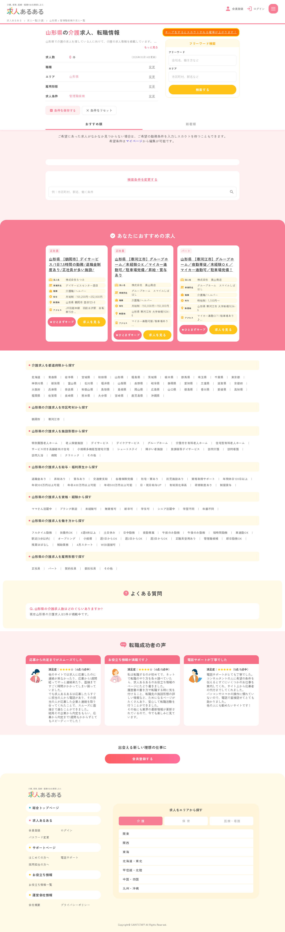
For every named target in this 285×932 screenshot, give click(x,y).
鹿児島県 (137, 398)
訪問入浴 (37, 457)
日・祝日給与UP (151, 487)
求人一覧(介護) (35, 20)
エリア (173, 68)
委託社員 (90, 569)
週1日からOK (109, 540)
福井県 (105, 386)
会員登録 (34, 828)
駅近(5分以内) (41, 540)
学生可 (146, 510)
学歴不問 (189, 510)
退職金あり (39, 481)
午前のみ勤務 (172, 534)
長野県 (139, 386)
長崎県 (69, 398)
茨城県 (153, 380)
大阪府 (36, 392)
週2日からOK (134, 540)
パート (52, 569)
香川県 (206, 392)
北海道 (36, 380)
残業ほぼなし (40, 546)
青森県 (52, 380)
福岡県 (36, 398)
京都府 (239, 386)
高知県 (239, 392)
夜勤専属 (149, 534)
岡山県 (139, 392)
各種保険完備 (125, 481)
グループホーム (158, 445)
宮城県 (86, 380)
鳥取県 (105, 392)
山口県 (172, 392)
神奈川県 (37, 386)
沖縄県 (156, 398)
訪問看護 (234, 451)
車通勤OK (243, 534)
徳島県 (189, 392)
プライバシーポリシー (75, 903)
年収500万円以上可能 (119, 487)
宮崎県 (119, 398)
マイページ (134, 141)
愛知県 (189, 386)
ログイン (66, 828)
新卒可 (129, 510)
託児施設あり (176, 481)
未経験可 (91, 510)
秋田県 (103, 380)
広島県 (156, 392)
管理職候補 (212, 540)
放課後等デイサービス (186, 451)
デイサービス (100, 445)
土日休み (110, 534)
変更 (152, 67)
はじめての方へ (39, 855)
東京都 (236, 380)
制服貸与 (227, 487)
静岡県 (172, 386)
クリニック (72, 457)
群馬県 (186, 380)
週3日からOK (160, 540)
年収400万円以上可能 (82, 487)
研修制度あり (205, 487)
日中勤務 (130, 534)
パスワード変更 (39, 835)
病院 (54, 457)
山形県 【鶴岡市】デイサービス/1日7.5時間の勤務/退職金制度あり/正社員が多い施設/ (75, 267)
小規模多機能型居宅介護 (94, 451)
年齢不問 (209, 510)
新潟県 (55, 386)
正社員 (36, 569)
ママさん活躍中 (42, 510)
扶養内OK (66, 534)
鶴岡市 (36, 422)
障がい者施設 (155, 451)
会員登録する (142, 756)
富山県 (72, 386)
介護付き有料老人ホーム (193, 445)
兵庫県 (52, 392)
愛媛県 (222, 392)
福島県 (136, 380)
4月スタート (85, 546)
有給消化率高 (179, 487)
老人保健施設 (75, 445)
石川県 (89, 386)
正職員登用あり (186, 540)
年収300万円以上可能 (46, 487)
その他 (92, 457)
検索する (203, 89)
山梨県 (122, 386)
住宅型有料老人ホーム (231, 445)
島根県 (122, 392)
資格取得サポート (204, 481)
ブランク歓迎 (69, 510)
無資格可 (111, 510)
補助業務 (63, 546)
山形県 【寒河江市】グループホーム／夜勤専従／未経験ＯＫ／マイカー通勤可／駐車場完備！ (207, 267)
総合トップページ (45, 805)
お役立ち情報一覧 (40, 882)
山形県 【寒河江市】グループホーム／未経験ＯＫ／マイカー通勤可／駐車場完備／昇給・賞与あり (141, 270)
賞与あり (80, 481)
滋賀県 (222, 386)
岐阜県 (156, 386)
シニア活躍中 (167, 510)
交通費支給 (100, 481)
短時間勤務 (221, 534)
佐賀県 (52, 398)
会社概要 (34, 903)
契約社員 (71, 569)
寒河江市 (54, 422)
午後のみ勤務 (197, 534)
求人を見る (91, 325)
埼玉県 (203, 380)
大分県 (103, 398)
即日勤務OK (235, 540)
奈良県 (69, 392)
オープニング (67, 540)
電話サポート (69, 855)
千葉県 (219, 380)
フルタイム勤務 (42, 534)
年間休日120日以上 (236, 481)
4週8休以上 (88, 534)
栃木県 (169, 380)
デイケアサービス (128, 445)
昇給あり (60, 481)
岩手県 (69, 380)
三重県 (206, 386)
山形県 (119, 380)
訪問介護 (215, 451)
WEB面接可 (108, 546)
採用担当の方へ (39, 862)
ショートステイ (128, 451)
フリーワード (177, 52)
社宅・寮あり (150, 481)
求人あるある (14, 20)
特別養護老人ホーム (45, 445)
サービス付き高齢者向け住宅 (51, 451)
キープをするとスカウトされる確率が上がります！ (201, 32)
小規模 (88, 540)
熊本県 (86, 398)
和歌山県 (87, 392)
